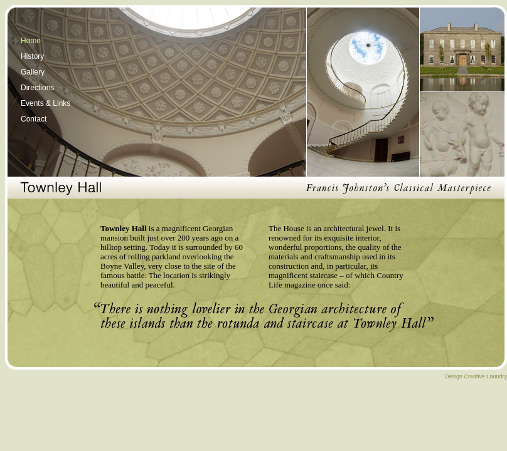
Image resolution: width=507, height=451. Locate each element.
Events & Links (45, 103)
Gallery (33, 72)
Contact (33, 119)
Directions (37, 87)
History (32, 56)
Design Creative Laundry (476, 376)
